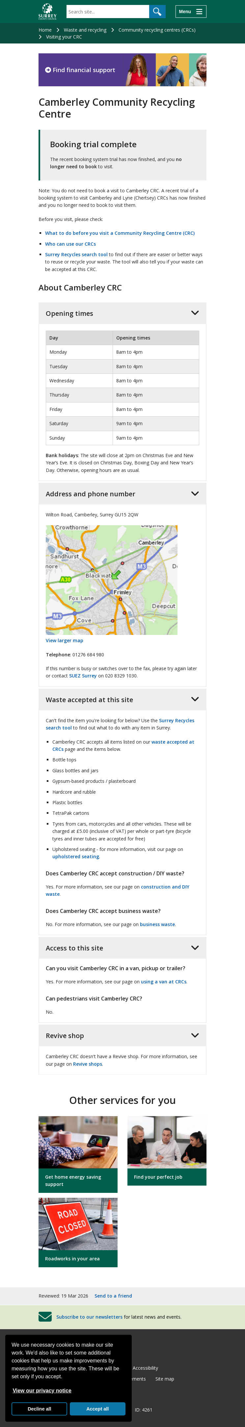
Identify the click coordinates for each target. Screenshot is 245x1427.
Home (45, 30)
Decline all (39, 1409)
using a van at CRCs (163, 981)
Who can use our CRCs (70, 244)
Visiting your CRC (64, 37)
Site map (164, 1379)
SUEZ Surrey (83, 675)
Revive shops (87, 1064)
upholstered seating (75, 856)
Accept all (97, 1409)
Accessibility (145, 1368)
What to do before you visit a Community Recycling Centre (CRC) (120, 233)
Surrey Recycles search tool (76, 254)
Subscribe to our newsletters (89, 1317)
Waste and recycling (85, 30)
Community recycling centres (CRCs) (157, 30)
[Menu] (191, 11)
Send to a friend (113, 1296)
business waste (157, 924)
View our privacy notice (42, 1390)
